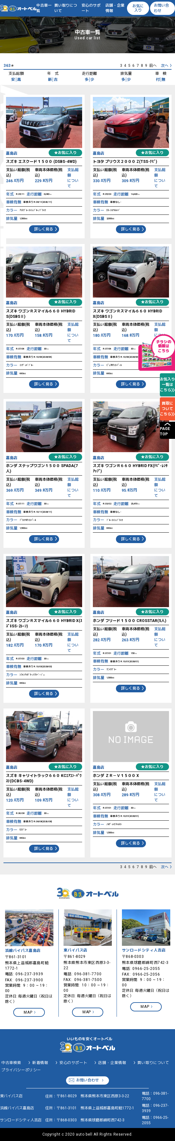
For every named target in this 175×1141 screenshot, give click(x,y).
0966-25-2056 (146, 974)
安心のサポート (90, 8)
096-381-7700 (88, 974)
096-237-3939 (29, 974)
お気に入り (138, 8)
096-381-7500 (88, 980)
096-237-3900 (29, 980)
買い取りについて (65, 8)
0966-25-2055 (146, 968)
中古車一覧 (43, 8)
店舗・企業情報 (115, 8)
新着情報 (40, 1063)
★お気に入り (65, 153)
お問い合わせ (161, 8)
